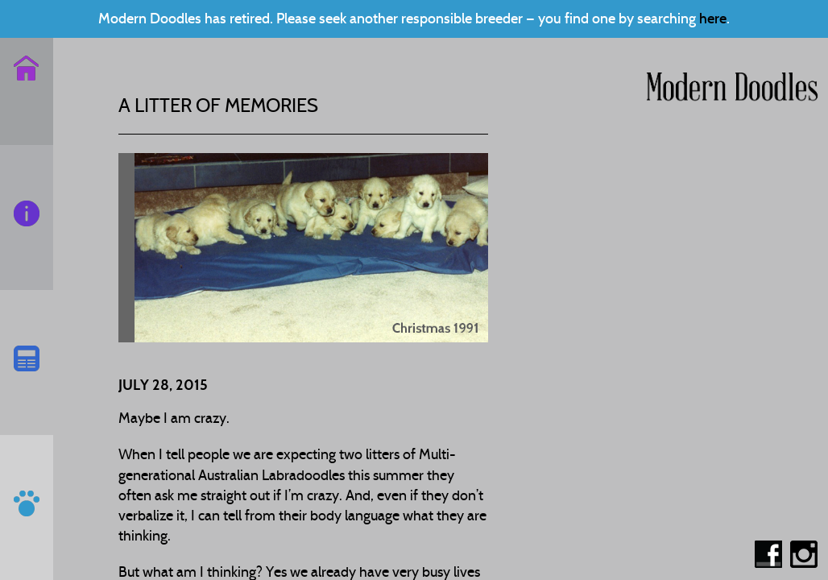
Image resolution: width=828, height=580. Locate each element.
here (713, 18)
